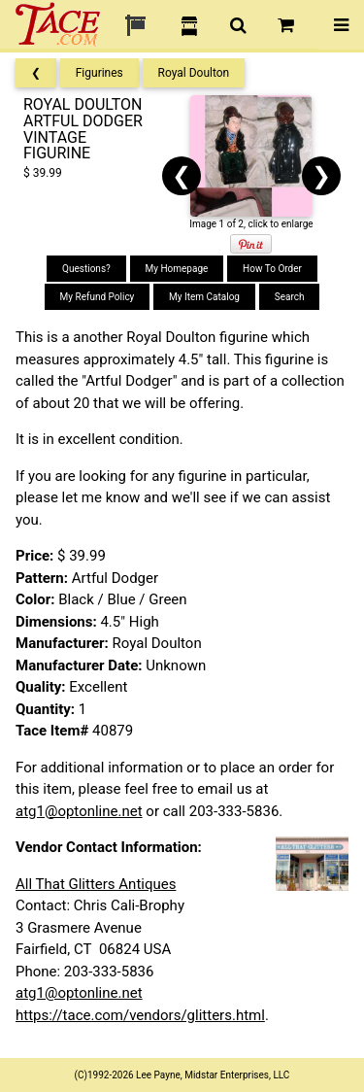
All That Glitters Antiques (96, 884)
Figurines (99, 73)
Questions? (86, 268)
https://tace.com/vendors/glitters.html (140, 1015)
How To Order (272, 268)
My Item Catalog (204, 296)
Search (290, 296)
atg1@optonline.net (79, 811)
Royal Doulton (194, 73)
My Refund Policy (97, 296)
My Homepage (177, 268)
